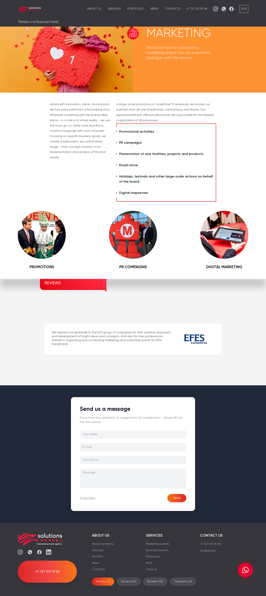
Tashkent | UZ (183, 581)
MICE (149, 563)
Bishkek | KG (155, 581)
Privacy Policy (88, 498)
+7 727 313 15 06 (196, 8)
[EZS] (30, 9)
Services (114, 8)
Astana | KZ (129, 581)
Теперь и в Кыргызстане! (38, 22)
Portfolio (135, 8)
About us (94, 8)
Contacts (172, 8)
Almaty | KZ (103, 581)
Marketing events (157, 544)
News (154, 8)
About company (103, 544)
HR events (153, 556)
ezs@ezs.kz (208, 550)
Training (151, 569)
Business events (157, 550)
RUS (244, 8)
